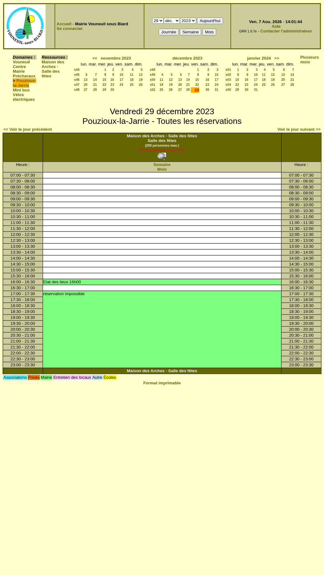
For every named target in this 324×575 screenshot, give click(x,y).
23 (112, 84)
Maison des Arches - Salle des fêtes (53, 69)
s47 (77, 84)
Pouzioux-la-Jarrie (24, 83)
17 (121, 79)
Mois (162, 169)
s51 (152, 84)
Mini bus (21, 90)
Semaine (162, 164)
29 (104, 89)
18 (131, 79)
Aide (276, 26)
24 (121, 84)
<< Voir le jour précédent (27, 129)
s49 (152, 74)
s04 (228, 84)
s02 (228, 74)
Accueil (64, 24)
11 (131, 74)
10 (121, 74)
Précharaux (24, 76)
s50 (152, 79)
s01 (228, 69)
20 (86, 84)
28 (95, 89)
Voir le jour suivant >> (299, 129)
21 (95, 84)
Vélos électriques (24, 97)
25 (131, 84)
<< (94, 58)
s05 (228, 89)
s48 (77, 89)
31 (216, 89)
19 (141, 79)
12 (141, 74)
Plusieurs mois (309, 59)
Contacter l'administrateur (286, 31)
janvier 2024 (259, 58)
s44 (77, 69)
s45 (77, 74)
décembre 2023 (187, 58)
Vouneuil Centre (21, 64)
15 (104, 79)
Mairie (19, 71)
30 (112, 89)
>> (276, 58)
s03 (228, 79)
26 (141, 84)
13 (86, 79)
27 (86, 89)
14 (95, 79)
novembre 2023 (116, 58)
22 (104, 84)
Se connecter (70, 28)
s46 (77, 79)
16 (112, 79)
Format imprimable (162, 383)
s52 (152, 89)
